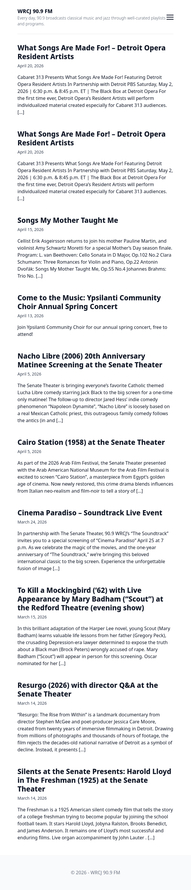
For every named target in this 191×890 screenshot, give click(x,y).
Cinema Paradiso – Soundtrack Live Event (89, 512)
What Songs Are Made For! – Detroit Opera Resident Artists (91, 52)
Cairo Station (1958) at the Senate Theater (91, 442)
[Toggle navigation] (170, 16)
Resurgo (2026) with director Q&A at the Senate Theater (87, 689)
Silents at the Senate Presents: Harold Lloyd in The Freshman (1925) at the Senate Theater (94, 780)
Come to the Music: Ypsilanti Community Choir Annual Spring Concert (89, 302)
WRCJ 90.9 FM (34, 11)
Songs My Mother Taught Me (67, 220)
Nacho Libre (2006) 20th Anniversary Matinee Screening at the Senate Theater (89, 360)
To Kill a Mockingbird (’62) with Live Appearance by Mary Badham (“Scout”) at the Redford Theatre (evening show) (90, 598)
